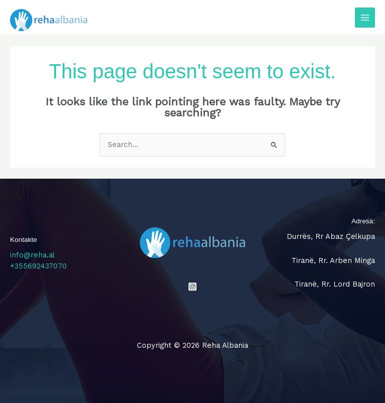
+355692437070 (38, 266)
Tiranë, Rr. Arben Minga (333, 260)
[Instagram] (192, 286)
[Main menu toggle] (365, 18)
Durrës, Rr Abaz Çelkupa (331, 236)
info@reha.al (32, 254)
